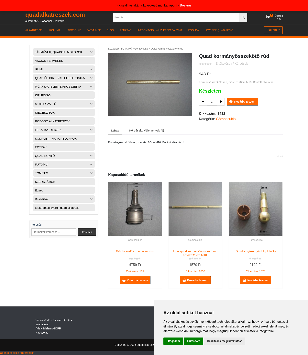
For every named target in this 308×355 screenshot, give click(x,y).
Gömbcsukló (141, 48)
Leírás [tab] (115, 130)
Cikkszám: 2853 (195, 260)
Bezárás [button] (186, 5)
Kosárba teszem (244, 101)
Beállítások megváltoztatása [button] (224, 341)
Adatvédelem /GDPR (48, 328)
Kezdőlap (113, 48)
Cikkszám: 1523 (255, 260)
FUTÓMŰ (126, 48)
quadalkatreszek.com (55, 14)
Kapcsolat (42, 332)
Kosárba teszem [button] (137, 280)
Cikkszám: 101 (135, 260)
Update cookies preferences (17, 352)
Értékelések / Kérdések (231, 63)
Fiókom (272, 30)
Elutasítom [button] (193, 341)
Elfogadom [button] (173, 341)
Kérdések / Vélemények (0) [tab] (146, 130)
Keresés (36, 224)
